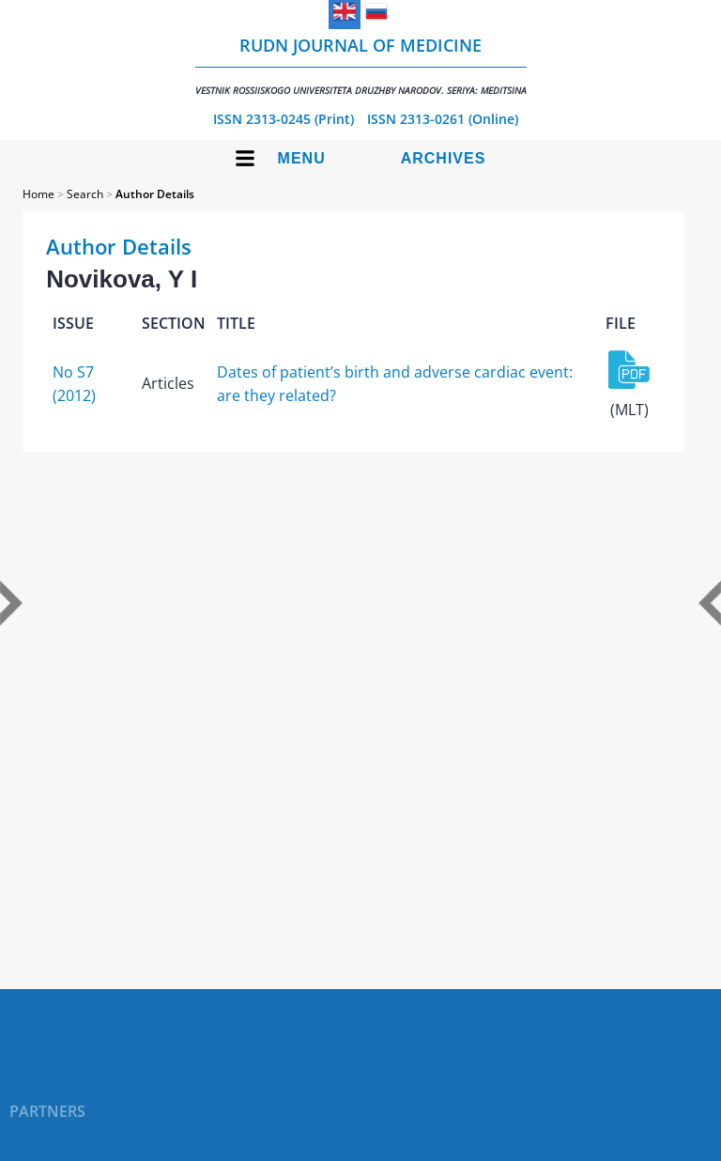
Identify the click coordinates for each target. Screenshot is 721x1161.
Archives (443, 158)
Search (85, 194)
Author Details (154, 194)
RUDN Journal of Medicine (361, 65)
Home (38, 194)
